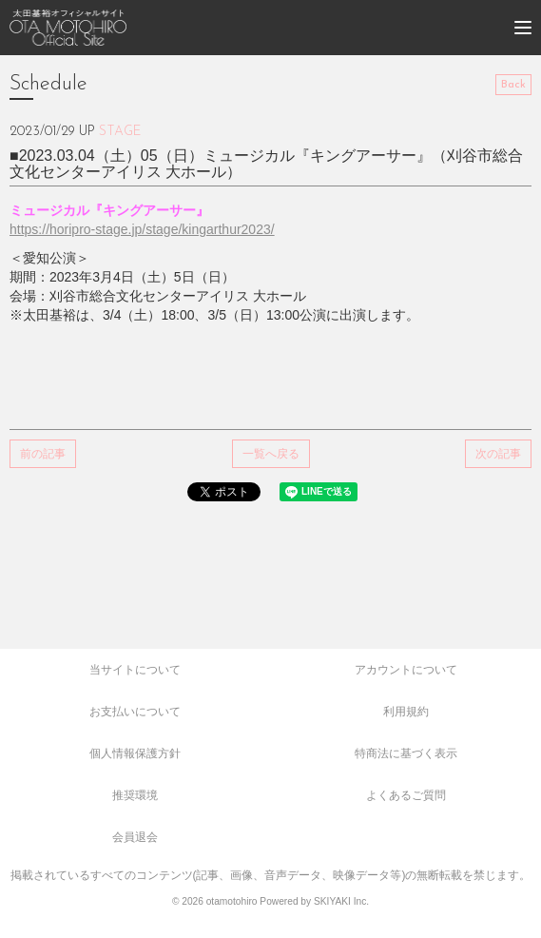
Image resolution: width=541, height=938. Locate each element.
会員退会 (135, 837)
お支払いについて (135, 711)
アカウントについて (406, 669)
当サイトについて (135, 669)
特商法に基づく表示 (406, 753)
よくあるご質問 (406, 795)
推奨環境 (135, 795)
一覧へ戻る (270, 453)
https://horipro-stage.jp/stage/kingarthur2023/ (142, 229)
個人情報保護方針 (135, 753)
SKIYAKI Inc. (341, 901)
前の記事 (43, 453)
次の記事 (498, 453)
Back (513, 84)
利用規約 (406, 711)
